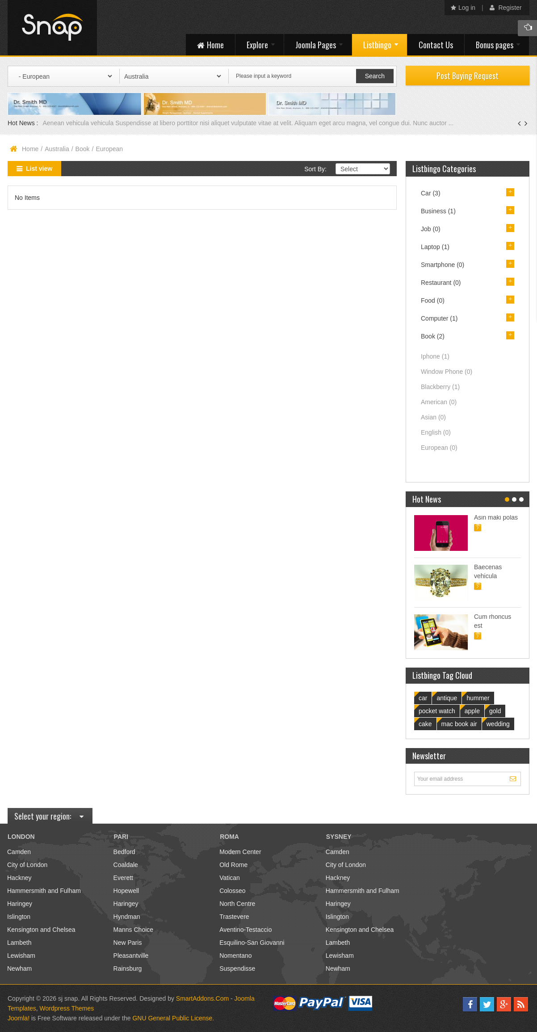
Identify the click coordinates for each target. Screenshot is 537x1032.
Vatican (229, 877)
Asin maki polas (496, 517)
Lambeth (19, 942)
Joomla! (18, 1018)
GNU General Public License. (173, 1018)
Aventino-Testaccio (245, 929)
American (439, 402)
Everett (123, 877)
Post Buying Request (467, 75)
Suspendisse (237, 968)
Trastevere (234, 916)
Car (431, 193)
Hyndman (126, 916)
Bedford (124, 851)
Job (431, 229)
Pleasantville (131, 955)
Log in (463, 7)
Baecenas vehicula (488, 571)
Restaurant (441, 282)
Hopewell (126, 890)
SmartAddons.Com (202, 998)
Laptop (435, 246)
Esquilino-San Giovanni (252, 942)
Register (506, 7)
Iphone (435, 356)
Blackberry (440, 386)
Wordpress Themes (67, 1008)
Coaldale (125, 864)
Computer (439, 318)
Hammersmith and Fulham (44, 890)
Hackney (19, 877)
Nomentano (235, 955)
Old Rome (233, 864)
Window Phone (446, 371)
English (436, 432)
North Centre (237, 903)
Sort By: (315, 169)
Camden (19, 851)
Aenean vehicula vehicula (78, 123)
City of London (27, 864)
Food (433, 300)
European (439, 447)
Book (83, 148)
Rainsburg (127, 968)
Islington (18, 916)
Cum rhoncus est (492, 621)
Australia (57, 148)
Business (438, 211)
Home (30, 148)
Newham (19, 968)
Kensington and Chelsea (41, 929)
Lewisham (21, 955)
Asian (433, 417)
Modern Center (240, 851)
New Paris (127, 942)
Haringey (19, 903)
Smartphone (442, 264)
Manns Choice (133, 929)
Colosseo (232, 890)
